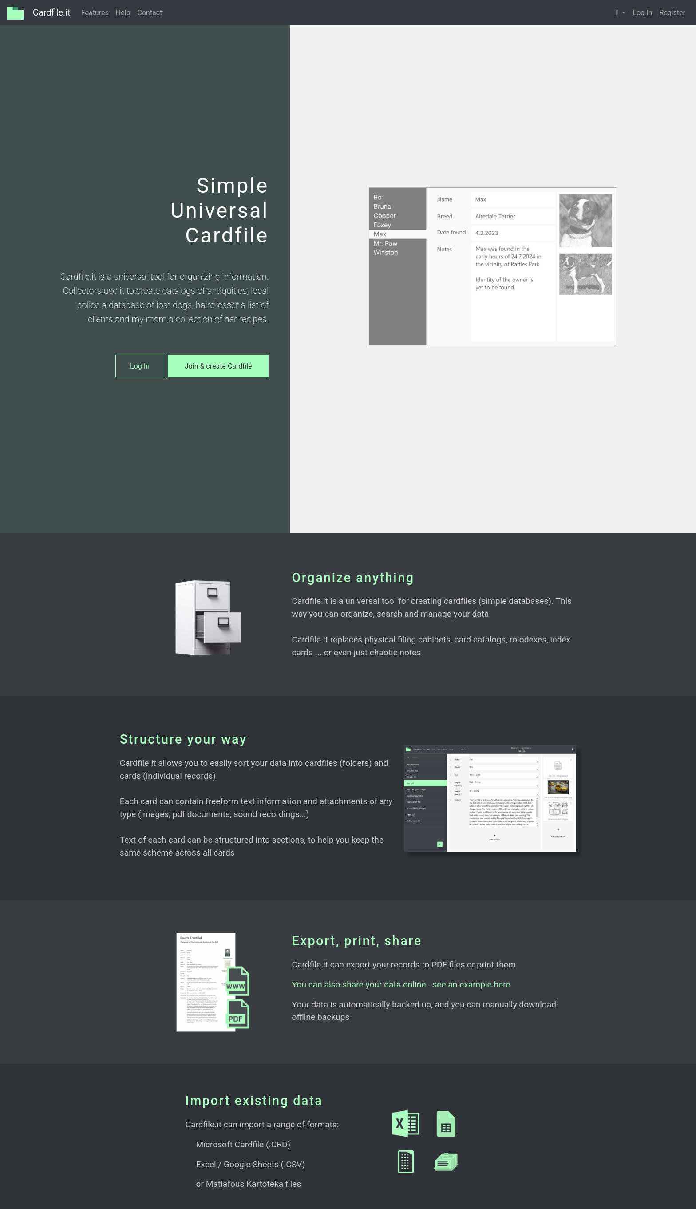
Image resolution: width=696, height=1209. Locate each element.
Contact (149, 12)
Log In (642, 12)
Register (672, 12)
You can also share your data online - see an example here (401, 984)
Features (95, 12)
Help (123, 12)
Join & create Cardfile (218, 366)
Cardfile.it (39, 13)
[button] (621, 13)
